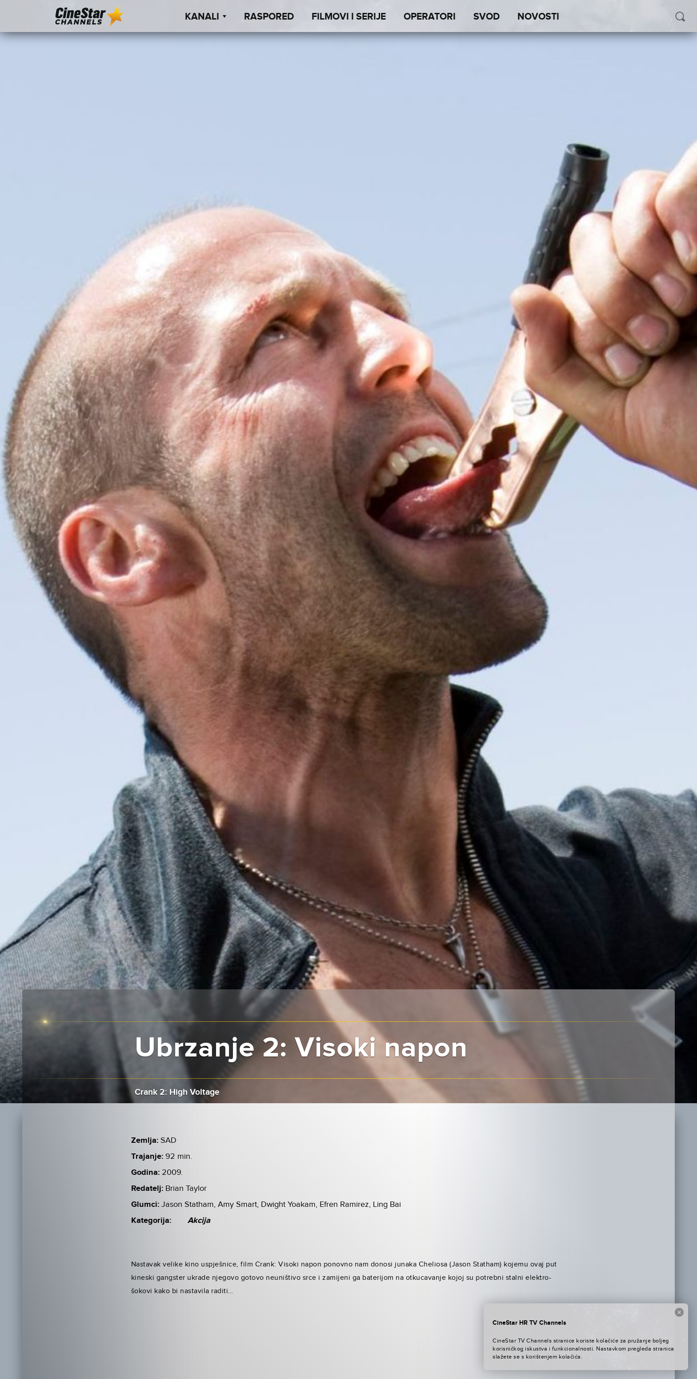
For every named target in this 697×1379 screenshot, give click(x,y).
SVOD (486, 17)
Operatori (430, 17)
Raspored (269, 17)
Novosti (538, 17)
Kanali (205, 17)
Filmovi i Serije (349, 17)
